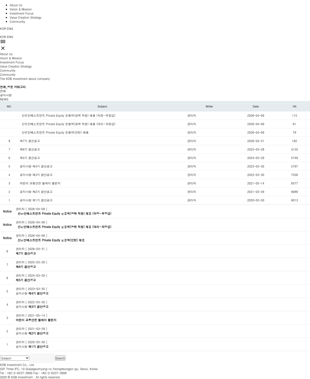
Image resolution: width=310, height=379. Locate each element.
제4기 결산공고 (46, 166)
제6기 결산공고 (30, 149)
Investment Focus (21, 13)
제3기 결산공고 (43, 175)
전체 (3, 91)
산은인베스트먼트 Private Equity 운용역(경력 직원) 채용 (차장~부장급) (69, 115)
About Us (16, 5)
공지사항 (6, 95)
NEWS (4, 99)
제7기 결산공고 (31, 141)
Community (17, 21)
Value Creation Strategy (25, 17)
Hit (294, 106)
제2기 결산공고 (44, 192)
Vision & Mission (21, 9)
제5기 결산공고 (31, 158)
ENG (10, 28)
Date (256, 106)
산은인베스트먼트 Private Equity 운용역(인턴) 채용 (56, 132)
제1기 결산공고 (45, 200)
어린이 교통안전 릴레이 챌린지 (42, 183)
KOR (3, 28)
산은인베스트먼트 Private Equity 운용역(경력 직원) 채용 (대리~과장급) (70, 124)
